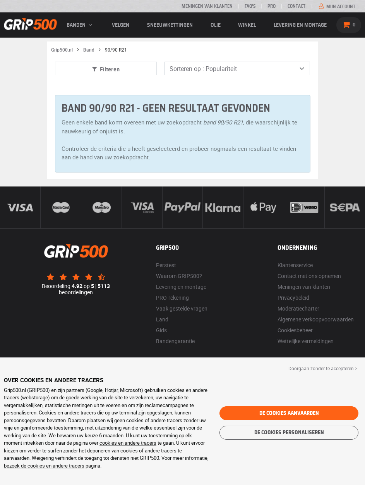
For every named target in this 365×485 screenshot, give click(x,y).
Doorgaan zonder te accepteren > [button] (322, 368)
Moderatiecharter (298, 308)
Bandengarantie (175, 341)
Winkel (247, 25)
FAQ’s (250, 6)
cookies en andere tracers (127, 442)
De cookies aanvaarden (289, 413)
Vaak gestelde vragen (181, 308)
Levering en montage (300, 25)
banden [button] (80, 25)
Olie (216, 25)
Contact (296, 6)
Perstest (166, 265)
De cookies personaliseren (289, 432)
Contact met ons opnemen (309, 276)
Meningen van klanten (207, 6)
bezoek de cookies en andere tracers (44, 465)
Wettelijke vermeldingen (306, 341)
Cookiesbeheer (295, 330)
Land (162, 319)
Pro (271, 6)
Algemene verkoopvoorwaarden (316, 319)
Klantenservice (295, 265)
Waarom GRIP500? (179, 276)
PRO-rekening (172, 297)
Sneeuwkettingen (170, 25)
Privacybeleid (293, 297)
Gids (161, 330)
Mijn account (336, 6)
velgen (120, 25)
